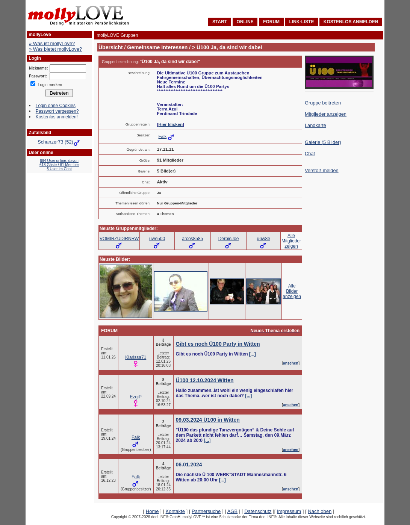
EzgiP (136, 396)
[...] (252, 354)
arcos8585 (192, 238)
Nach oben (319, 511)
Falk (163, 136)
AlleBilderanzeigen (292, 291)
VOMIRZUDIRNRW (119, 238)
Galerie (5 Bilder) (323, 142)
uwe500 (157, 238)
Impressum (289, 511)
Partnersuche (206, 511)
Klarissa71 (135, 357)
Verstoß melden (322, 170)
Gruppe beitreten (323, 103)
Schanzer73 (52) (59, 142)
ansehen (290, 363)
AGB (232, 511)
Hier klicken (170, 124)
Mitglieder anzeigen (325, 114)
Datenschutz (257, 511)
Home (152, 511)
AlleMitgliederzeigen (291, 241)
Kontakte (175, 511)
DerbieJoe (228, 238)
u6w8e (263, 238)
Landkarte (315, 125)
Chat (310, 153)
